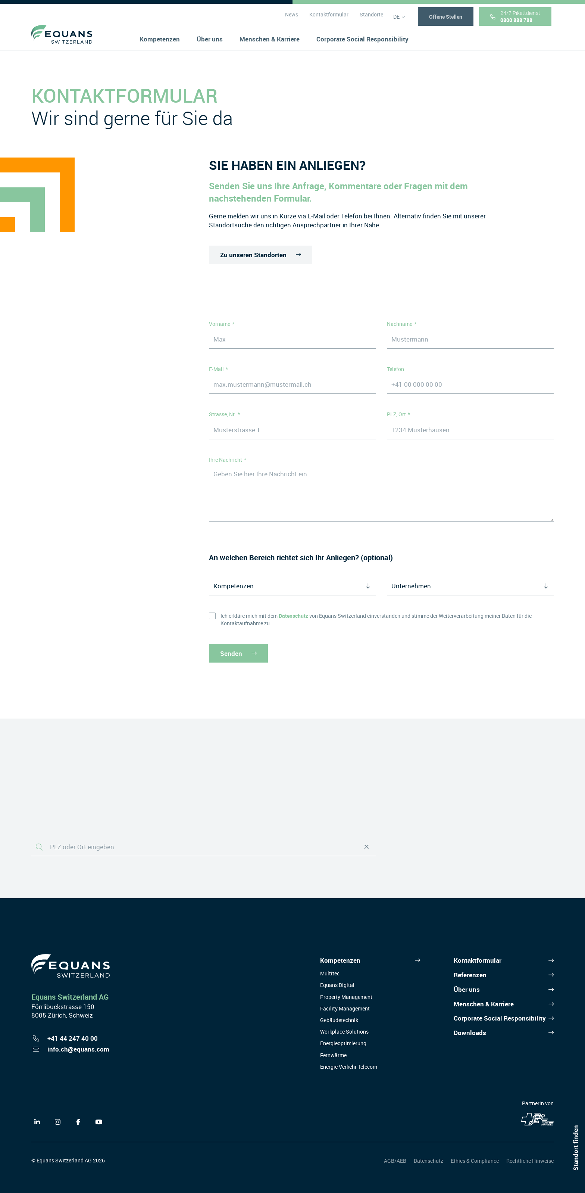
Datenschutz (428, 1160)
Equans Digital (337, 984)
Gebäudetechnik (339, 1020)
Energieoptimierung (343, 1043)
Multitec (330, 973)
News (291, 18)
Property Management (346, 996)
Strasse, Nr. (222, 414)
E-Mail (216, 369)
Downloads (470, 1032)
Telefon (395, 369)
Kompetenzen (340, 960)
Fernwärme (333, 1055)
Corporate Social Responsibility (500, 1018)
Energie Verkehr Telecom (348, 1066)
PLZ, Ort (396, 414)
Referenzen (470, 975)
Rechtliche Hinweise (530, 1160)
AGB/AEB (395, 1160)
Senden (238, 653)
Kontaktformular (328, 18)
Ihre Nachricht (225, 459)
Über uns (467, 989)
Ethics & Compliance (475, 1160)
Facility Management (345, 1008)
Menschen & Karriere (484, 1004)
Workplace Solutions (344, 1031)
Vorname (219, 323)
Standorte (371, 18)
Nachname (399, 323)
